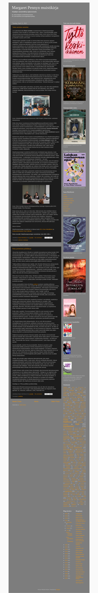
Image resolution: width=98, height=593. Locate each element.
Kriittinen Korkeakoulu (79, 432)
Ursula (82, 498)
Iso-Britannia (66, 411)
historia (76, 407)
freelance (72, 403)
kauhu (66, 416)
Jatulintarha (79, 531)
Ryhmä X (65, 478)
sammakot (81, 478)
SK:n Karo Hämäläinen (46, 229)
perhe (84, 470)
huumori (65, 410)
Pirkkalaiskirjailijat (80, 559)
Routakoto (78, 561)
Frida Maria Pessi (80, 523)
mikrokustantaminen (68, 455)
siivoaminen (67, 483)
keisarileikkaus (77, 416)
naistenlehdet (72, 460)
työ (85, 496)
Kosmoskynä (81, 431)
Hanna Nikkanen (75, 405)
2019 (66, 551)
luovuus (73, 449)
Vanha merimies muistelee (20, 27)
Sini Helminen (79, 567)
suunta (77, 486)
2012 (66, 567)
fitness (66, 403)
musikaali (72, 459)
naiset (82, 459)
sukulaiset (82, 484)
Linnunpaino (66, 204)
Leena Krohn (83, 441)
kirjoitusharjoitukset (67, 428)
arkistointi (73, 392)
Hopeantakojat (68, 408)
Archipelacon (66, 392)
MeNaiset (71, 452)
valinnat (75, 499)
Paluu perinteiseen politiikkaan (21, 249)
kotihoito (65, 432)
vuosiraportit (81, 502)
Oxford (83, 468)
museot (82, 457)
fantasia (69, 402)
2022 (66, 544)
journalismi (69, 413)
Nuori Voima (73, 463)
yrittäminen (73, 506)
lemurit (78, 442)
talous (78, 489)
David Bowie (77, 395)
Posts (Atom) (22, 405)
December (69, 522)
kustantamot (67, 438)
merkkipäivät (77, 452)
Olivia (74, 465)
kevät (83, 416)
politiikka (20, 396)
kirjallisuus (67, 422)
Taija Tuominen (66, 489)
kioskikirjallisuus (80, 418)
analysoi (35, 284)
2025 (66, 516)
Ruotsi (81, 476)
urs (78, 498)
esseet (64, 400)
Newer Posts (16, 401)
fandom (75, 400)
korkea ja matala (72, 431)
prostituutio (67, 473)
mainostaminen (80, 449)
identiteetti (71, 410)
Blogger (58, 589)
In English (65, 211)
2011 (66, 569)
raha (82, 473)
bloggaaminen (73, 393)
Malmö (64, 451)
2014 (66, 562)
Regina (77, 475)
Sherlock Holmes (82, 481)
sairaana (74, 478)
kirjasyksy (65, 424)
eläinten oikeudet (70, 397)
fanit (64, 402)
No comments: (38, 237)
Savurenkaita (79, 563)
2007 (66, 578)
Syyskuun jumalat (67, 202)
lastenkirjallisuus (79, 439)
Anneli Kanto (79, 515)
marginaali (70, 451)
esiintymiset (66, 398)
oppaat (68, 467)
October (68, 526)
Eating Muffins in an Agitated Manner (81, 520)
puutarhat (73, 473)
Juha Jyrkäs (79, 533)
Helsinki (71, 407)
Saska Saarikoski (66, 481)
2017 (66, 556)
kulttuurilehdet (73, 434)
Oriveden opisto (78, 467)
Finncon (84, 402)
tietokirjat (25, 240)
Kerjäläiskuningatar (68, 198)
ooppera (78, 465)
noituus (79, 462)
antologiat (71, 390)
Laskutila (78, 546)
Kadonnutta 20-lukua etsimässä (80, 540)
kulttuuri (65, 434)
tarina (76, 491)
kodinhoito (83, 428)
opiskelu (84, 465)
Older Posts (55, 401)
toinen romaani (75, 494)
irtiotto (82, 410)
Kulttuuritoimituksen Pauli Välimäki (22, 231)
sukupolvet (65, 486)
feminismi (77, 402)
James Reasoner (80, 411)
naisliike (65, 460)
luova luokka (66, 449)
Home (36, 401)
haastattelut (67, 405)
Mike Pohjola (79, 552)
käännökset (74, 415)
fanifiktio (82, 400)
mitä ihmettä (80, 455)
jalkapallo (73, 411)
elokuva (79, 397)
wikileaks (65, 504)
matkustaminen (79, 451)
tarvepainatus (81, 491)
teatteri (78, 493)
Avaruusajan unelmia (68, 200)
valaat (69, 499)
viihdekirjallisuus (67, 502)
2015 (66, 560)
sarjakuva (82, 479)
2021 (66, 547)
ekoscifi (84, 395)
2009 (66, 573)
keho (71, 416)
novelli (66, 463)
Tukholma (65, 496)
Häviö (66, 406)
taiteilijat (73, 489)
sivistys (82, 483)
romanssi (65, 476)
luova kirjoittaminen (76, 447)
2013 (66, 564)
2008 (66, 576)
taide (82, 488)
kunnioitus (82, 434)
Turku (71, 496)
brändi (82, 393)
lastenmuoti (65, 441)
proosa (84, 471)
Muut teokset (66, 208)
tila (70, 494)
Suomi (71, 486)
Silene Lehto (79, 565)
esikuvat (82, 398)
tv (74, 496)
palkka (76, 470)
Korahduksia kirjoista (79, 543)
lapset (64, 439)
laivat (75, 438)
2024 (66, 518)
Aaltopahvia (79, 513)
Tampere (84, 489)
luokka (65, 447)
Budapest (65, 395)
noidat (74, 462)
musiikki (65, 459)
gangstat (77, 403)
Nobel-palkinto (67, 462)
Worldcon (73, 504)
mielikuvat (71, 454)
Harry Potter (83, 405)
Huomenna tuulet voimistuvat (78, 408)
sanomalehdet (74, 479)
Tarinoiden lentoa (80, 572)
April (67, 530)
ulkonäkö (68, 498)
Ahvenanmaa (80, 387)
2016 (66, 558)
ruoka (76, 476)
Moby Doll (65, 206)
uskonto (65, 499)
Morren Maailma (80, 554)
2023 (66, 520)
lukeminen (71, 446)
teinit (83, 493)
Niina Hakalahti (80, 460)
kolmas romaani (78, 429)
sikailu (74, 483)
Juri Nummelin (68, 415)
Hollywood (83, 407)
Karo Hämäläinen (82, 415)
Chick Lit (71, 395)
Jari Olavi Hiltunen (80, 529)
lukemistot (78, 446)
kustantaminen (77, 436)
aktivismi (20, 240)
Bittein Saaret (79, 517)
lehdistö (73, 442)
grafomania (78, 525)
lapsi (71, 439)
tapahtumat (68, 491)
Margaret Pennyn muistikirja (35, 7)
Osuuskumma (66, 468)
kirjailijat (65, 420)
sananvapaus (66, 479)
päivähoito (65, 470)
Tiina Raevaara (79, 574)
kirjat (77, 424)
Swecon (82, 486)
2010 (66, 571)
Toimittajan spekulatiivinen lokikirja (79, 577)
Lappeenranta (81, 438)
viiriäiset (74, 502)
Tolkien (82, 494)
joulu (64, 413)
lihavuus (75, 444)
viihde (81, 501)
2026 (66, 513)
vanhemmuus (82, 499)
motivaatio (72, 457)
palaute (71, 470)
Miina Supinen (80, 454)
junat (84, 413)
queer (78, 473)
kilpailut (72, 418)
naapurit (77, 459)
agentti (73, 387)
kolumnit (65, 431)
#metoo (65, 387)
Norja (85, 462)
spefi (77, 484)
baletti (64, 393)
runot (71, 476)
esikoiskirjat (74, 398)
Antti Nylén (80, 390)
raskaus (71, 475)
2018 (66, 553)
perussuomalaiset (68, 471)
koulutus (70, 433)
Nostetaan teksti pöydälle (80, 557)
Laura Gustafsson (73, 441)
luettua (64, 446)
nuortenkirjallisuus (81, 463)
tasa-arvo (65, 493)
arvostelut (80, 392)
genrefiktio (83, 403)
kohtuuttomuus (68, 429)
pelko (80, 470)
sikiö (78, 483)
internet (77, 410)
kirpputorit (77, 428)
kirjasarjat (80, 422)
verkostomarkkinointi (71, 501)
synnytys (65, 488)
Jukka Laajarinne (80, 535)
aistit (73, 388)
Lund (83, 446)
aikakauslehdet (66, 389)
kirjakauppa (79, 420)
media (64, 452)
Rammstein (65, 475)
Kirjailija (65, 196)
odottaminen (68, 465)
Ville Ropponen (79, 582)
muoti (78, 457)
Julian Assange (77, 413)
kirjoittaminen (68, 426)
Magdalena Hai (79, 548)
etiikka (70, 400)
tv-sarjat (79, 496)
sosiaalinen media (68, 484)
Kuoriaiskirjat (66, 436)
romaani (82, 475)
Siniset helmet (79, 569)
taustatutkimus (73, 493)
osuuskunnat (76, 468)
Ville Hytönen (79, 580)
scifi (73, 481)
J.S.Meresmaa (79, 527)
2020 (66, 549)
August (68, 528)
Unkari (74, 498)
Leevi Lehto (67, 442)
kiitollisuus (65, 418)
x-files (81, 504)
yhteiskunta (66, 506)
